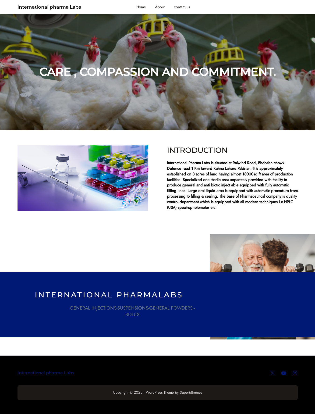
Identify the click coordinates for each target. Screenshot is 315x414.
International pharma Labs (49, 7)
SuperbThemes (191, 392)
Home (141, 7)
